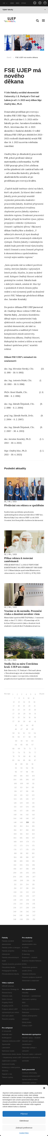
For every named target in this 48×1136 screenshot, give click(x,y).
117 (21, 791)
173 (21, 846)
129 (21, 803)
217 (21, 888)
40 (30, 721)
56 (19, 737)
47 (21, 729)
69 (19, 749)
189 (21, 861)
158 (27, 830)
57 (24, 737)
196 (15, 869)
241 (21, 912)
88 (16, 764)
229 (21, 900)
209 (21, 880)
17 (13, 706)
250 (27, 919)
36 (35, 717)
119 (33, 791)
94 (27, 768)
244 (14, 915)
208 (15, 880)
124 (15, 799)
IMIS (17, 3)
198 (27, 869)
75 (24, 752)
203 (33, 873)
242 (27, 912)
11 (33, 698)
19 (24, 706)
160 (15, 834)
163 (33, 834)
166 (27, 838)
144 (15, 818)
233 (21, 904)
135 (33, 807)
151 (33, 822)
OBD (12, 3)
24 (24, 710)
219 (33, 888)
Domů (9, 57)
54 (35, 733)
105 (21, 780)
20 (29, 706)
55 (13, 737)
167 (33, 838)
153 (21, 826)
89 (21, 764)
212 (15, 884)
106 (27, 780)
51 (19, 733)
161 (21, 834)
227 (33, 896)
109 (21, 783)
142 (27, 815)
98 (27, 772)
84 (19, 760)
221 (21, 892)
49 (32, 729)
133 (21, 807)
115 (33, 787)
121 (21, 795)
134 (27, 807)
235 (33, 904)
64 (16, 745)
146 (27, 818)
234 (27, 904)
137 (21, 811)
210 (27, 880)
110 (27, 783)
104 (15, 780)
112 (15, 787)
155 (33, 826)
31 (35, 714)
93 (21, 768)
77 (35, 752)
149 (21, 822)
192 (15, 865)
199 (33, 869)
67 (33, 745)
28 (19, 714)
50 (13, 733)
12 (14, 702)
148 (15, 822)
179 (33, 849)
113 (21, 787)
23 (19, 710)
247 (34, 915)
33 (19, 717)
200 (14, 873)
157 (21, 830)
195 (33, 865)
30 (30, 714)
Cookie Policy (24, 1133)
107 (33, 780)
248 (14, 919)
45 (33, 725)
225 (21, 896)
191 (33, 861)
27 (13, 714)
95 (33, 768)
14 (24, 702)
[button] (44, 1088)
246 (27, 915)
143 (33, 815)
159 (33, 830)
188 (15, 861)
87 (35, 760)
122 (27, 795)
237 (21, 908)
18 (19, 706)
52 (24, 733)
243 (33, 912)
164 (15, 838)
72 (35, 749)
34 (24, 717)
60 (16, 741)
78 (13, 756)
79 (19, 756)
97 (21, 772)
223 (33, 892)
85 (24, 760)
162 (27, 834)
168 (15, 842)
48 (27, 729)
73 (13, 752)
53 (29, 733)
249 (21, 919)
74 (19, 752)
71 (30, 749)
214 (27, 884)
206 (27, 877)
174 (27, 846)
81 (29, 756)
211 (34, 880)
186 (27, 857)
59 (35, 737)
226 (27, 896)
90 (27, 764)
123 (33, 795)
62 (27, 741)
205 (21, 877)
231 (34, 900)
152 (15, 826)
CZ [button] (5, 3)
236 (14, 908)
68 (13, 749)
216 (15, 888)
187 (33, 857)
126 (27, 799)
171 (33, 842)
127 (33, 799)
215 (33, 884)
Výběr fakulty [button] (24, 10)
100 (15, 776)
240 (14, 912)
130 (27, 803)
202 (27, 873)
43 (21, 725)
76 (30, 752)
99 (32, 772)
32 (13, 717)
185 (21, 857)
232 (14, 904)
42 (16, 725)
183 (33, 853)
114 (27, 787)
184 (15, 857)
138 (27, 811)
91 (32, 764)
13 (19, 702)
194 (27, 865)
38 (19, 721)
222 (27, 892)
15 (29, 702)
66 (27, 745)
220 (15, 892)
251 (34, 919)
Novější (7, 694)
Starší (41, 694)
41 (35, 721)
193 (21, 865)
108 (15, 783)
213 (21, 884)
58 (29, 737)
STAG (23, 3)
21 (34, 706)
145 (21, 818)
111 (33, 783)
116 (15, 791)
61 (21, 741)
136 (15, 811)
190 (27, 861)
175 (33, 846)
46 (16, 729)
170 (27, 842)
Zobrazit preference (24, 1128)
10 (28, 698)
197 (21, 869)
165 (21, 838)
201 (21, 873)
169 (21, 842)
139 (33, 811)
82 (35, 756)
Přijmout (24, 1114)
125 (21, 799)
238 (27, 908)
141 (21, 815)
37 (13, 721)
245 (21, 915)
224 (14, 896)
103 (33, 776)
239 (33, 908)
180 (15, 853)
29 (24, 714)
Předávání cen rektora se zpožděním (24, 505)
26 (35, 710)
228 (14, 900)
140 (15, 815)
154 (27, 826)
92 (16, 768)
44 (27, 725)
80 (24, 756)
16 (34, 702)
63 (32, 741)
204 (14, 877)
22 (13, 710)
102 (27, 776)
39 (24, 721)
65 (21, 745)
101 (21, 776)
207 (34, 877)
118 (27, 791)
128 (15, 803)
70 (24, 749)
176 (15, 849)
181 (21, 853)
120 (15, 795)
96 (16, 772)
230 (27, 900)
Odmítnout (23, 1121)
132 (15, 807)
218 (27, 888)
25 (29, 710)
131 (33, 803)
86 (30, 760)
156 (15, 830)
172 (15, 846)
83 (13, 760)
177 (21, 849)
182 (27, 853)
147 (33, 818)
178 (27, 849)
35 (29, 717)
